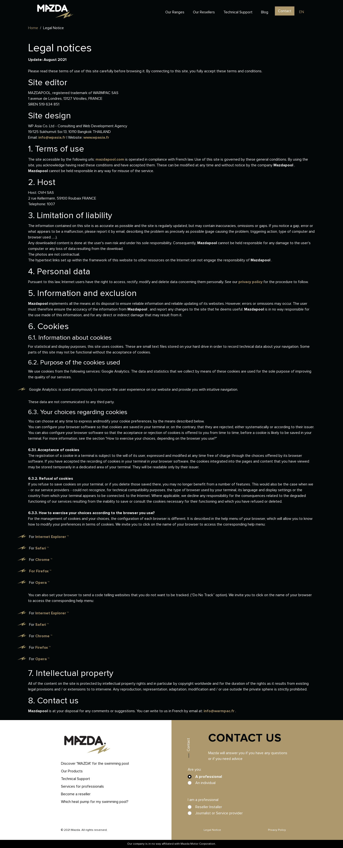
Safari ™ (42, 548)
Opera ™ (42, 583)
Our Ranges (174, 12)
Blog (264, 12)
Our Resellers (204, 12)
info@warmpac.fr (219, 711)
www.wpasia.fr (96, 137)
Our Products (72, 771)
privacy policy (250, 282)
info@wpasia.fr (52, 137)
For (32, 571)
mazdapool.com (110, 159)
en (301, 12)
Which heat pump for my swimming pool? (94, 802)
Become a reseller (76, 794)
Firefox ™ (43, 571)
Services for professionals (82, 786)
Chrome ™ (43, 560)
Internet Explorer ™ (52, 537)
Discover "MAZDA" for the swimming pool (95, 763)
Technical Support (237, 12)
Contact (284, 11)
